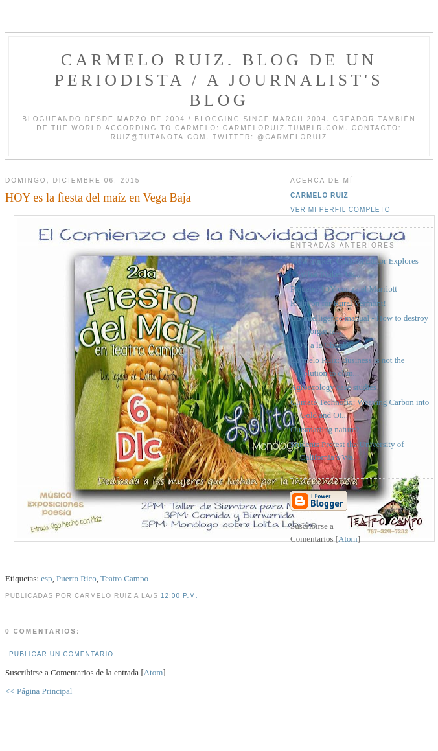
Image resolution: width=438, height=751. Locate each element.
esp (46, 578)
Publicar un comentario (61, 654)
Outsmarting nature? (325, 429)
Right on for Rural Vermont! (338, 303)
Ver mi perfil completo (340, 209)
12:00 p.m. (179, 595)
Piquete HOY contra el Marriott (343, 289)
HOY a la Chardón (321, 345)
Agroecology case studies (333, 387)
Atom (153, 672)
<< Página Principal (38, 691)
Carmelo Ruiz (319, 195)
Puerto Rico (76, 578)
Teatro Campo (124, 578)
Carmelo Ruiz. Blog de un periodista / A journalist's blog (219, 80)
